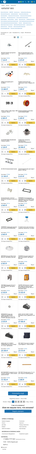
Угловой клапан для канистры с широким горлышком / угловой (26, 227)
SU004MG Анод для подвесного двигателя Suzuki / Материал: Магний (26, 257)
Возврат (3, 426)
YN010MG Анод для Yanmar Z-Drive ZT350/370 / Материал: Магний (8, 286)
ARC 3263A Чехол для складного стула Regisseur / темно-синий (26, 344)
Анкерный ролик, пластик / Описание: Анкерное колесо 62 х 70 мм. (9, 199)
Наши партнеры (23, 426)
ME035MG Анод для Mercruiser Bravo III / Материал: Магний (8, 256)
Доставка (4, 424)
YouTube (4, 449)
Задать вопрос (18, 411)
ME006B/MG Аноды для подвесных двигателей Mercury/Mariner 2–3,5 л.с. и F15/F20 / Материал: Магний (8, 316)
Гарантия (21, 423)
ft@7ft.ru (5, 444)
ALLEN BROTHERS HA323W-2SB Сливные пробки (8, 140)
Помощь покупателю (24, 424)
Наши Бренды (22, 428)
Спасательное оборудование (8, 433)
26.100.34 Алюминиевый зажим (9, 169)
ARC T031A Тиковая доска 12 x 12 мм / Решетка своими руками (26, 373)
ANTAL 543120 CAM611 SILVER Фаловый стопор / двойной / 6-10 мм (26, 315)
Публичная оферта (6, 428)
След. (27, 401)
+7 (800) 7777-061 (9, 439)
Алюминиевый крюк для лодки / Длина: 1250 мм (26, 169)
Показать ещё (18, 393)
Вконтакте (4, 447)
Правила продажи (6, 421)
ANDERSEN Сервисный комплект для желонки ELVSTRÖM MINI (9, 227)
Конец (31, 401)
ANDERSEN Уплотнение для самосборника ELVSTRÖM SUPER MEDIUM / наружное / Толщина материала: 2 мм (26, 199)
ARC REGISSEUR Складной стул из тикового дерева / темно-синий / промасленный (9, 373)
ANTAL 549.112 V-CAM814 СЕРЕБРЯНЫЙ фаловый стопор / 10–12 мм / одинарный (9, 344)
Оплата (3, 423)
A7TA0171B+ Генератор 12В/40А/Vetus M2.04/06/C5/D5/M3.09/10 (24, 141)
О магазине (21, 421)
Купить (13, 151)
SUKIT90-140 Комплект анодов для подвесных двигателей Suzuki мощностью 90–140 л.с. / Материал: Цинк (26, 286)
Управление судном (23, 433)
